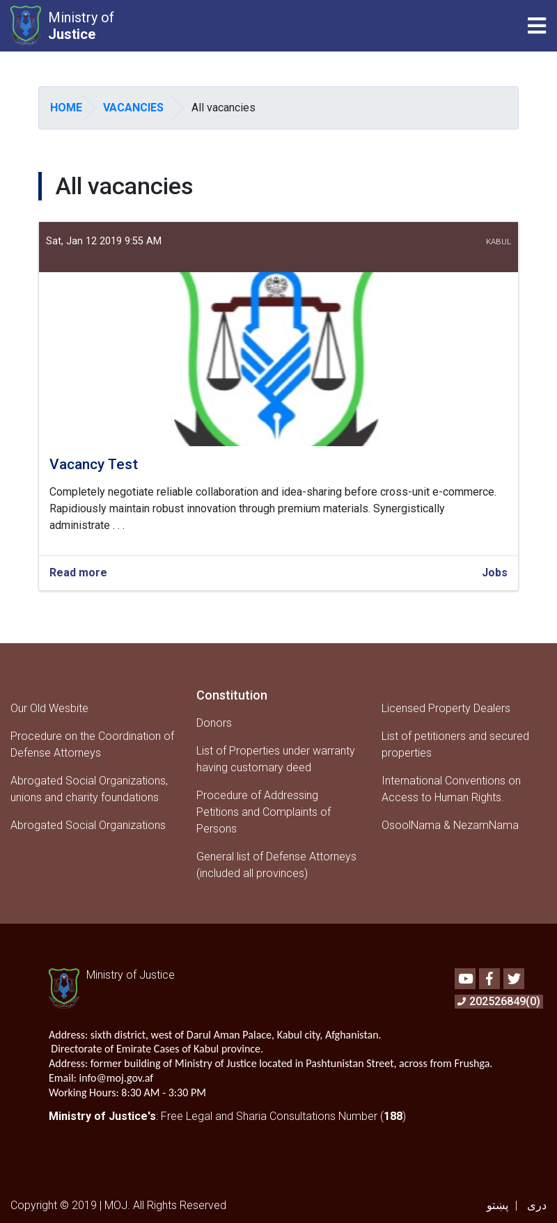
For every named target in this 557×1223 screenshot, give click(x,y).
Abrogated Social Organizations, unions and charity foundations (89, 789)
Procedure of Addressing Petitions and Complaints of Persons (263, 812)
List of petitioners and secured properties (455, 744)
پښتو (497, 1205)
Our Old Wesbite (49, 708)
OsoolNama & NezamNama (450, 825)
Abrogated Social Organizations (88, 825)
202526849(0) (498, 1001)
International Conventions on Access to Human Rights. (451, 789)
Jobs (495, 572)
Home (66, 107)
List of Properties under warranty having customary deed (275, 759)
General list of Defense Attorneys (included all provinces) (276, 865)
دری (537, 1205)
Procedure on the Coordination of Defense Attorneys (92, 744)
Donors (214, 722)
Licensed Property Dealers (446, 708)
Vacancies (133, 107)
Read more (78, 573)
